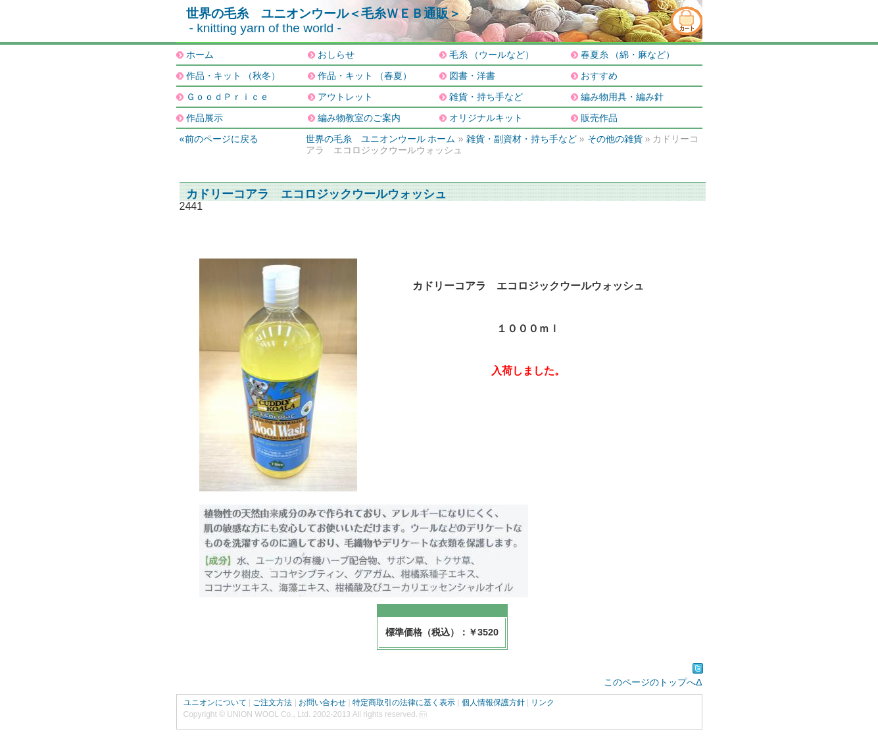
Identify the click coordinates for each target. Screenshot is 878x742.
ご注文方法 (272, 702)
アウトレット (345, 96)
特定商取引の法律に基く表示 (404, 702)
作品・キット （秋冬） (233, 75)
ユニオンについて (215, 702)
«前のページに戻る (219, 139)
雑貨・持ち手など (486, 96)
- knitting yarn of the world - (265, 28)
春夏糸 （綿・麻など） (628, 54)
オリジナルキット (486, 117)
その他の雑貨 (615, 139)
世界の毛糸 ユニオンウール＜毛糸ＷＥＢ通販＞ (323, 13)
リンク (542, 702)
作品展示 (204, 117)
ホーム (200, 54)
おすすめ (599, 75)
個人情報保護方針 (493, 702)
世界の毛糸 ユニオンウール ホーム (381, 139)
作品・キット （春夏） (365, 75)
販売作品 (599, 117)
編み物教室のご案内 (359, 117)
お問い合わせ (322, 702)
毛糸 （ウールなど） (492, 54)
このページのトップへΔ (653, 682)
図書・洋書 (472, 75)
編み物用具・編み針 (622, 96)
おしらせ (336, 54)
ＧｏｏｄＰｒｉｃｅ (227, 96)
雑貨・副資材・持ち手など (521, 139)
